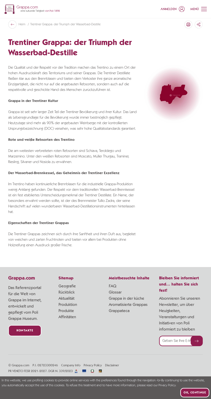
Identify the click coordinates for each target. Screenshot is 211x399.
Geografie (67, 286)
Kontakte (24, 330)
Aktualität (66, 298)
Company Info (70, 365)
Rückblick (67, 292)
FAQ (112, 286)
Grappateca (119, 311)
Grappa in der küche (126, 298)
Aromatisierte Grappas (128, 305)
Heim (22, 24)
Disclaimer (112, 365)
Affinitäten (67, 317)
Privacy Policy (93, 365)
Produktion (68, 305)
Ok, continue (195, 392)
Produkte (66, 311)
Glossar (115, 292)
